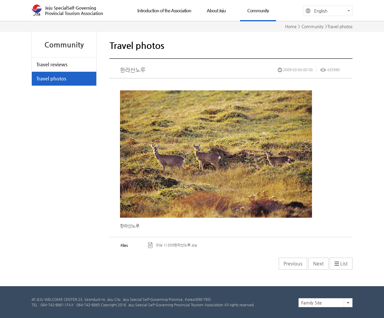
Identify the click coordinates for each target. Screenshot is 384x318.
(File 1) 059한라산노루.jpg (176, 245)
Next (318, 263)
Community (258, 10)
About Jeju (216, 10)
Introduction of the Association (164, 10)
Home (291, 26)
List (341, 263)
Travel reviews (52, 64)
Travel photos (51, 78)
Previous (293, 263)
